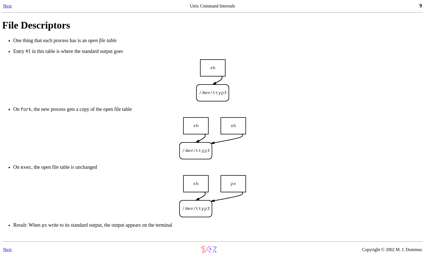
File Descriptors (36, 25)
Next (7, 6)
